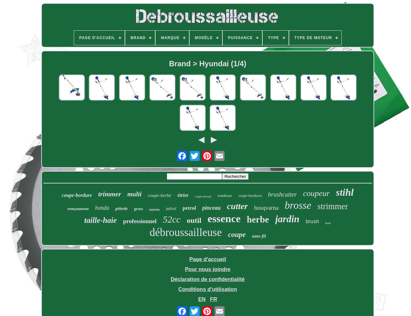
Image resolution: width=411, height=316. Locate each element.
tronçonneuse (78, 209)
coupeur (316, 193)
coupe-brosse (203, 196)
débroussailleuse (186, 232)
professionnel (139, 221)
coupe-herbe (159, 195)
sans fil (259, 235)
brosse (298, 205)
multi (134, 194)
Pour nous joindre (207, 269)
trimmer (109, 194)
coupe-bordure (77, 195)
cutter (237, 206)
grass (138, 208)
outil (194, 220)
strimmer (333, 206)
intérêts (154, 209)
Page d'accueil (207, 259)
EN (202, 299)
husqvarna (266, 207)
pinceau (211, 208)
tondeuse (225, 195)
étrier (183, 195)
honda (102, 208)
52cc (172, 219)
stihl (345, 192)
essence (224, 218)
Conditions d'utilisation (207, 289)
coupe (236, 234)
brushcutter (282, 194)
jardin (287, 218)
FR (213, 299)
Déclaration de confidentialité (208, 279)
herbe (258, 219)
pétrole (121, 208)
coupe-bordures (250, 195)
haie (328, 223)
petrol (189, 208)
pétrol (171, 208)
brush (312, 221)
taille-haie (100, 220)
